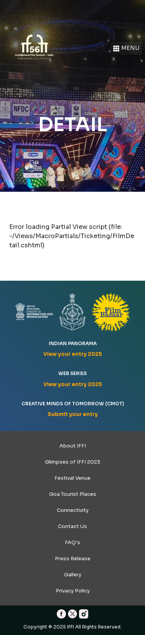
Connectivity (73, 510)
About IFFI (72, 446)
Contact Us (72, 526)
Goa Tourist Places (72, 494)
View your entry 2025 (72, 354)
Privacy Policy (73, 590)
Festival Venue (72, 478)
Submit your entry (73, 414)
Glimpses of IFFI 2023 (72, 462)
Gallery (72, 574)
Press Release (73, 558)
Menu (125, 48)
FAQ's (72, 542)
